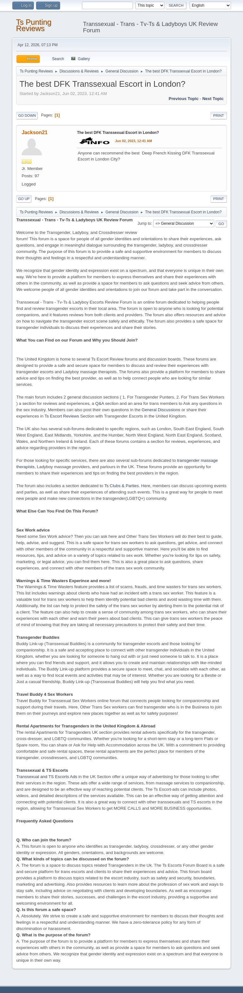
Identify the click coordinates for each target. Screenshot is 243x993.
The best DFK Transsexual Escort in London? (118, 132)
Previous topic (184, 98)
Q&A (99, 403)
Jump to (144, 223)
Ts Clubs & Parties (121, 485)
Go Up (23, 199)
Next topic (212, 98)
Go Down (27, 115)
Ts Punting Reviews (33, 25)
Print (218, 115)
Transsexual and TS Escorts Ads (46, 776)
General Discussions (161, 409)
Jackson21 (34, 132)
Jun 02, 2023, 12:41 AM (133, 141)
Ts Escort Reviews (62, 416)
